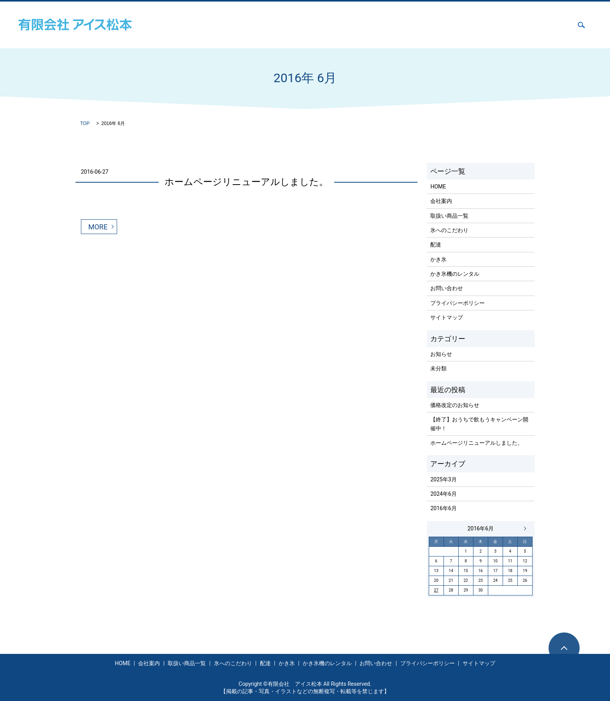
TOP (84, 123)
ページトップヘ (564, 648)
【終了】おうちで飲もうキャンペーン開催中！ (479, 423)
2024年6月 (443, 494)
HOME (258, 25)
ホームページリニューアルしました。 (246, 181)
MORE (97, 227)
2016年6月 (443, 508)
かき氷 (448, 25)
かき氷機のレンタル (494, 25)
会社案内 (290, 25)
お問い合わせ (548, 25)
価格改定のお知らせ (454, 405)
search (581, 25)
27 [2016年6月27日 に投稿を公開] (436, 590)
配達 (422, 25)
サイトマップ (446, 317)
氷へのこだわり (384, 25)
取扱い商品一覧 (333, 25)
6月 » (523, 528)
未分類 (438, 368)
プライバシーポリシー (457, 303)
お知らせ (441, 354)
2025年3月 (443, 479)
